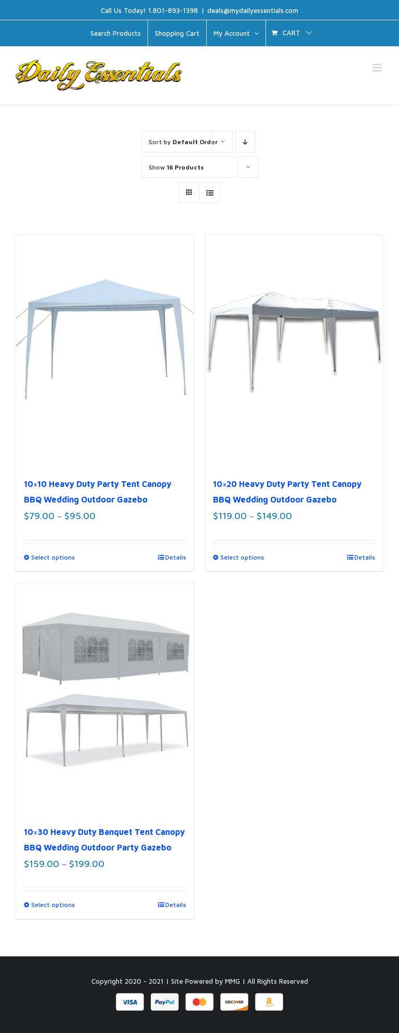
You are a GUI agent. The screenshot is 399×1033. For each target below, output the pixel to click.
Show (176, 167)
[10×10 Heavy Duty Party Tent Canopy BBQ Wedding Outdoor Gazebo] (105, 350)
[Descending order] (245, 141)
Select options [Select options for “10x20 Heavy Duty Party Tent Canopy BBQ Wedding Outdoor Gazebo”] (242, 557)
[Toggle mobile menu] (378, 67)
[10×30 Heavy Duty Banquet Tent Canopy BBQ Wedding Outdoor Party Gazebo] (105, 698)
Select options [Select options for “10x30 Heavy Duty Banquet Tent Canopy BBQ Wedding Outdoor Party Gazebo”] (53, 905)
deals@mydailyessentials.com (252, 10)
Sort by (183, 142)
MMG (232, 981)
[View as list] (210, 193)
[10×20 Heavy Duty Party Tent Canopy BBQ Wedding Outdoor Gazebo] (294, 350)
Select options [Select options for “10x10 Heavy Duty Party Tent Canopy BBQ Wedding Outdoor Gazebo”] (53, 557)
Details (175, 557)
